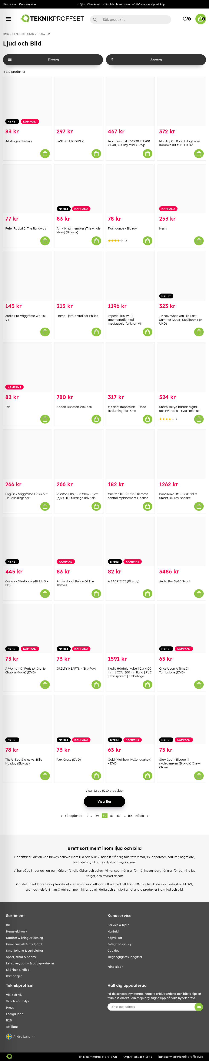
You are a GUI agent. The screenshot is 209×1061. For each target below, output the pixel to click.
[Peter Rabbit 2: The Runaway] (27, 188)
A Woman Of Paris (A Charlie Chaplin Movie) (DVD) (25, 670)
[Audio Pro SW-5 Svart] (181, 541)
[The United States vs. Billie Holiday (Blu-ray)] (27, 719)
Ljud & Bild (43, 34)
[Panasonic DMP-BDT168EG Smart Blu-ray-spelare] (181, 454)
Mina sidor (10, 4)
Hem (6, 34)
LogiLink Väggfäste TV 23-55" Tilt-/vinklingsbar (26, 496)
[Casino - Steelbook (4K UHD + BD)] (27, 541)
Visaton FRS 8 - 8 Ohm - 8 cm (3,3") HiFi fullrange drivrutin (78, 496)
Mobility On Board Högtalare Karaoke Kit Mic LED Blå (179, 143)
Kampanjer (14, 976)
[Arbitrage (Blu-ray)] (27, 101)
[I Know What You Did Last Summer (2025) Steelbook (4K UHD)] (181, 275)
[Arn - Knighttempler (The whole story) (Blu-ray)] (78, 188)
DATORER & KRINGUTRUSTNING (24, 938)
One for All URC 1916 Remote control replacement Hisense (128, 496)
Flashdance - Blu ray (122, 228)
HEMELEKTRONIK (23, 34)
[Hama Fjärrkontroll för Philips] (78, 275)
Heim (163, 228)
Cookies (113, 951)
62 (118, 816)
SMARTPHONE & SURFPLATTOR (24, 951)
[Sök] (130, 19)
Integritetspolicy (119, 944)
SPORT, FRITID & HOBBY (21, 957)
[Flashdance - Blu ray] (130, 188)
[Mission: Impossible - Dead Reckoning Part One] (130, 367)
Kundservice (27, 4)
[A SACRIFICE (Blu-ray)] (130, 541)
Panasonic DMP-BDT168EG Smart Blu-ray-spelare (178, 496)
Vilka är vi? (14, 995)
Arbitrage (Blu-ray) (18, 141)
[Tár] (27, 367)
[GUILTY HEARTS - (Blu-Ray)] (78, 628)
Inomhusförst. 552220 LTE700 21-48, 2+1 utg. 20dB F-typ (129, 143)
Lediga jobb (14, 1014)
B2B (9, 1020)
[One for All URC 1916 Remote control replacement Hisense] (130, 454)
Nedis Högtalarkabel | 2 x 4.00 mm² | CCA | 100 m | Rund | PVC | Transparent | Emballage (130, 672)
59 (97, 816)
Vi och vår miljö (17, 1001)
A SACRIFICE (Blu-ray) (123, 581)
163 (130, 816)
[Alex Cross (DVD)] (78, 719)
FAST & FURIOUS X (70, 141)
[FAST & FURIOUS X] (78, 101)
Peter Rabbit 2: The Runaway (25, 228)
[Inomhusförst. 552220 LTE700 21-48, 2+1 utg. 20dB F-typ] (130, 101)
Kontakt (113, 931)
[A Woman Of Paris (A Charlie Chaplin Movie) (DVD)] (27, 628)
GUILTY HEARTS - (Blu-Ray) (76, 668)
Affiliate (12, 1027)
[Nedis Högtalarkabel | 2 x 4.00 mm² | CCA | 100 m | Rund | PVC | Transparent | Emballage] (130, 628)
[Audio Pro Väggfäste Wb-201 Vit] (27, 275)
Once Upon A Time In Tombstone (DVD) (174, 670)
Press (10, 1008)
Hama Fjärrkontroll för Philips (77, 316)
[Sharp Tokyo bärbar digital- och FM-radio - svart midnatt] (181, 367)
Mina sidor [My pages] (115, 967)
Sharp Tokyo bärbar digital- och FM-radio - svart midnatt (179, 409)
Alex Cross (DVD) (69, 760)
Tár (7, 407)
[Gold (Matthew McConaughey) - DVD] (130, 719)
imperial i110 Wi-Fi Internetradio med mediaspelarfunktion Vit (125, 319)
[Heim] (181, 188)
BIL (8, 925)
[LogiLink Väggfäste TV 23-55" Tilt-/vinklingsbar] (27, 454)
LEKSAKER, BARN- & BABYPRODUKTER (30, 963)
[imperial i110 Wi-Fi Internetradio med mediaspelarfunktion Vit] (130, 275)
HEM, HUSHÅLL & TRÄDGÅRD (24, 944)
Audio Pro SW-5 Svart (174, 581)
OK (199, 1007)
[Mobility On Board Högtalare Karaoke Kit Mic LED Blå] (181, 101)
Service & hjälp (118, 925)
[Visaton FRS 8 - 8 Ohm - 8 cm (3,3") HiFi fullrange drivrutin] (78, 454)
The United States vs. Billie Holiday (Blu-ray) (23, 761)
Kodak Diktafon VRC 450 (74, 407)
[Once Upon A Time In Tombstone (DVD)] (181, 628)
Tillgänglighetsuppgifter (124, 957)
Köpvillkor (114, 938)
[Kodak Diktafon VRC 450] (78, 367)
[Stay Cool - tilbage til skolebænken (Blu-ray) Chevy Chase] (181, 719)
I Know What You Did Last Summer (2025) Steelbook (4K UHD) (180, 319)
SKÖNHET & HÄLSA (17, 970)
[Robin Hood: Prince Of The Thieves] (78, 541)
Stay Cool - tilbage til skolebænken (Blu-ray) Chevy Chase (180, 763)
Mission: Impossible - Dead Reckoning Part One (127, 409)
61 (111, 816)
